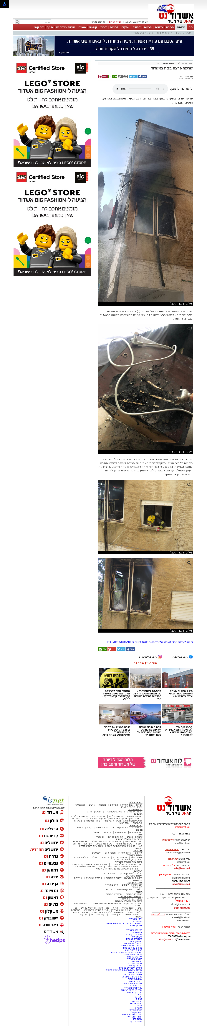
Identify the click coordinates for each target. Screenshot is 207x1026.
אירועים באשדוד (134, 956)
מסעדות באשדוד (134, 941)
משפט (82, 27)
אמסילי (139, 1005)
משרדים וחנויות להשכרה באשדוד (126, 952)
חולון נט (138, 996)
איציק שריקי (136, 1021)
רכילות (159, 27)
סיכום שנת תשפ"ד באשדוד (129, 862)
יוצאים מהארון (128, 807)
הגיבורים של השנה (134, 841)
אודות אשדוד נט (65, 27)
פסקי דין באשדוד (134, 894)
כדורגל (97, 832)
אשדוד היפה (136, 857)
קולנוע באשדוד (84, 827)
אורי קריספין (165, 874)
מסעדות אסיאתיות (118, 818)
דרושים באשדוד (134, 959)
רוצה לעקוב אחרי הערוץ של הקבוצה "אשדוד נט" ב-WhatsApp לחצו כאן (150, 641)
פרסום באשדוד (135, 972)
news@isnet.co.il (181, 884)
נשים (140, 908)
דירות (103, 27)
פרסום (138, 999)
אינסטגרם (96, 853)
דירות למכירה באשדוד (132, 943)
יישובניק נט (137, 932)
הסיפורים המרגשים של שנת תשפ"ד (122, 866)
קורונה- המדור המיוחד (132, 898)
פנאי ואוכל (104, 908)
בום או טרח (127, 805)
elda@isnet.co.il (181, 868)
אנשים (92, 805)
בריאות (105, 857)
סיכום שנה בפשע (104, 843)
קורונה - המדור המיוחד (130, 896)
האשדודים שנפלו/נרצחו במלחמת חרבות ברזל (117, 868)
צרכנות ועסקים (135, 882)
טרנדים (109, 889)
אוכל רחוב (124, 823)
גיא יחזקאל (137, 1012)
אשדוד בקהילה (135, 855)
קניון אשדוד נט (97, 914)
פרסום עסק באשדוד (133, 948)
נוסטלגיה (100, 837)
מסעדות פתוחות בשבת (95, 818)
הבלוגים (138, 871)
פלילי (188, 32)
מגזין (140, 834)
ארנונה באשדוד (134, 963)
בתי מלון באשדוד (134, 930)
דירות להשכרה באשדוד (131, 945)
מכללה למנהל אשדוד (132, 1014)
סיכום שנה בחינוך (124, 843)
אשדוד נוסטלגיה (134, 875)
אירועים (139, 853)
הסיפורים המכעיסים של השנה (121, 846)
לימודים (125, 885)
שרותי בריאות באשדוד (132, 954)
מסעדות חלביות (115, 816)
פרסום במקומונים (133, 934)
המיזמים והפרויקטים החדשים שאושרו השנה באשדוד (116, 903)
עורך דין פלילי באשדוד (131, 990)
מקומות (102, 805)
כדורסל (107, 832)
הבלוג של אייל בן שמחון (131, 873)
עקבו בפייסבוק (182, 656)
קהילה (137, 27)
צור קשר (39, 27)
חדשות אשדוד (168, 63)
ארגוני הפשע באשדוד (142, 32)
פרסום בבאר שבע (134, 950)
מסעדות (138, 814)
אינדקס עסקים (88, 908)
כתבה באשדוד (135, 981)
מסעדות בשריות (134, 816)
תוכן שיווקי (137, 885)
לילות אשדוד (125, 853)
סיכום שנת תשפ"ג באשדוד (129, 839)
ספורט (170, 27)
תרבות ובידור (136, 825)
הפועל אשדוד (135, 1001)
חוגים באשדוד (101, 827)
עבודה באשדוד (135, 979)
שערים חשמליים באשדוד (131, 968)
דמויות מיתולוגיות (114, 878)
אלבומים (138, 850)
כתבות (140, 837)
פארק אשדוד (136, 1010)
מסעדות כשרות (93, 820)
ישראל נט (137, 921)
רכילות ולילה (136, 802)
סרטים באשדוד (132, 914)
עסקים (125, 27)
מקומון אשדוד (135, 936)
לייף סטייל (138, 887)
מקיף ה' (139, 1008)
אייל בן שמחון (136, 925)
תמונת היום (110, 853)
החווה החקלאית (134, 1016)
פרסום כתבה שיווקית (132, 976)
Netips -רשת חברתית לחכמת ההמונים (124, 970)
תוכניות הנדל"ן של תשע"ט (96, 910)
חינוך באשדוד (114, 914)
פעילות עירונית (119, 857)
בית (191, 27)
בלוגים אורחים (109, 873)
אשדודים (114, 805)
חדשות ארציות (164, 32)
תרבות (148, 27)
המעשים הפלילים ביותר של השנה (108, 912)
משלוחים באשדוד (134, 939)
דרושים (114, 27)
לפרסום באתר (98, 22)
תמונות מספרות (115, 837)
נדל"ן (178, 32)
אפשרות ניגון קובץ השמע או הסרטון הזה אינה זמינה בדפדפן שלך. (140, 89)
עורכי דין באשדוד (114, 894)
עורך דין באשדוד (135, 992)
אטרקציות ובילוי (124, 889)
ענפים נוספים (135, 832)
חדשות (181, 27)
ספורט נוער (120, 832)
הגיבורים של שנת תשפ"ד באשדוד (126, 864)
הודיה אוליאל (136, 1003)
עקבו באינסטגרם (150, 656)
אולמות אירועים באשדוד (131, 983)
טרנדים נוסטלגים (94, 878)
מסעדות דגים (98, 816)
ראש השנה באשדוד (121, 910)
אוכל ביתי (134, 818)
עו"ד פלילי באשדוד (133, 988)
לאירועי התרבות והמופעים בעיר (127, 827)
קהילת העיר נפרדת (123, 859)
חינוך (50, 27)
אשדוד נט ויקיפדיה (133, 974)
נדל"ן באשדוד (136, 919)
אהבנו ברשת (128, 908)
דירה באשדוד (136, 985)
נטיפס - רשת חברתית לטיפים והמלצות (124, 923)
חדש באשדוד (111, 885)
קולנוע (93, 27)
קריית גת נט (137, 994)
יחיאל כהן (137, 1019)
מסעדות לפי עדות (112, 820)
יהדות (115, 908)
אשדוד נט (186, 63)
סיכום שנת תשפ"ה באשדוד (129, 901)
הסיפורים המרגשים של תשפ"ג (106, 841)
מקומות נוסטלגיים (134, 878)
